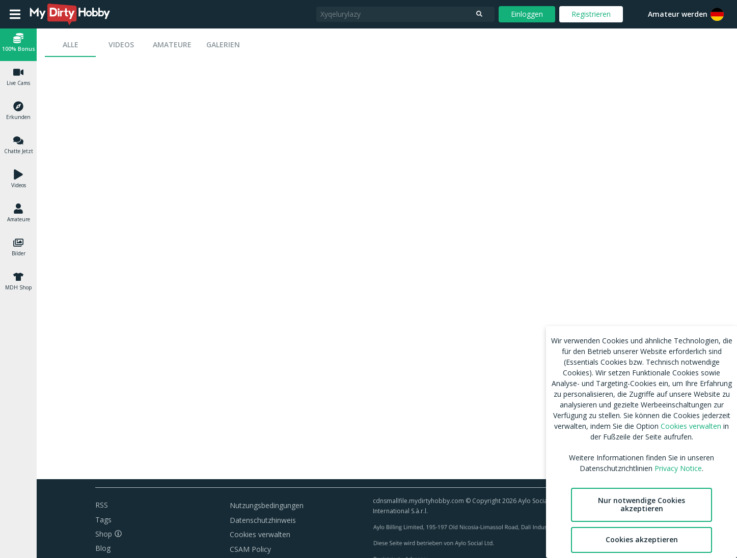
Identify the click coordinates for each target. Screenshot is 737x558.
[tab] (70, 45)
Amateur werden (677, 14)
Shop (103, 534)
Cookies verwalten (260, 534)
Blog (103, 548)
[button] (18, 44)
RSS (101, 505)
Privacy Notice (678, 468)
